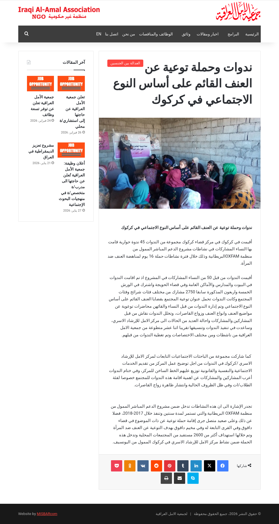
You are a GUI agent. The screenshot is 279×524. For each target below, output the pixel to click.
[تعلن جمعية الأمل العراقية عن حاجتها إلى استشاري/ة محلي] (71, 83)
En (98, 34)
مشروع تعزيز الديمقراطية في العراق (41, 151)
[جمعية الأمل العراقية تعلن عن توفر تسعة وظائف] (40, 83)
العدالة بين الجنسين (125, 63)
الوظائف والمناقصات (156, 34)
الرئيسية (252, 34)
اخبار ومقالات (208, 34)
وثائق (186, 34)
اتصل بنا (111, 34)
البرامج (233, 34)
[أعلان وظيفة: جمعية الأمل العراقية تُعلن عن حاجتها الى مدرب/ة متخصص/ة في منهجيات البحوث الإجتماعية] (71, 150)
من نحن (128, 34)
